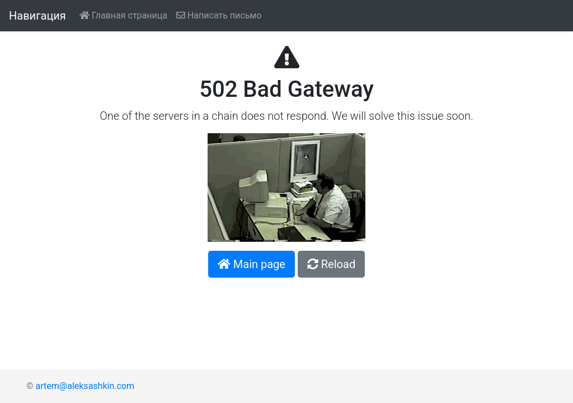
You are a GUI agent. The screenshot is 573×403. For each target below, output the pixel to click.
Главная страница (123, 15)
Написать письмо (218, 15)
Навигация (37, 15)
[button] (251, 264)
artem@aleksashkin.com (85, 386)
